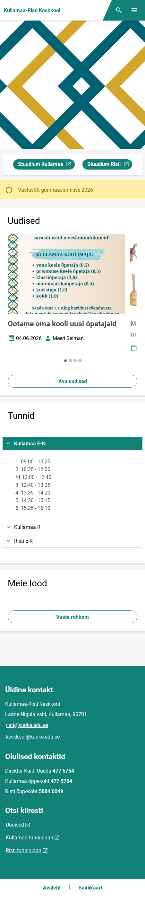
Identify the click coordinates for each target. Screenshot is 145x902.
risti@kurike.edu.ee (27, 725)
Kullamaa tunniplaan (29, 838)
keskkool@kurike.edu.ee (33, 737)
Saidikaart (90, 888)
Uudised (15, 825)
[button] (65, 360)
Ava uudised (72, 381)
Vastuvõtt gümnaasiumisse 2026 (55, 190)
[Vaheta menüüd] (134, 10)
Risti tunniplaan (23, 850)
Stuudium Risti (109, 165)
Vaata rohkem (72, 617)
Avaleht (52, 888)
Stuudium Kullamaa (46, 165)
